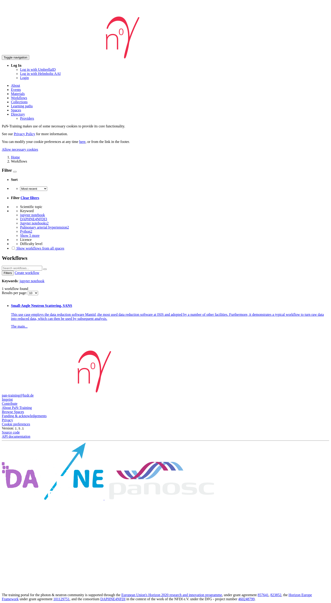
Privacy (7, 420)
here (82, 142)
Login (24, 78)
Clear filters (30, 198)
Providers (27, 118)
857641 (263, 595)
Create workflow (27, 273)
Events (16, 90)
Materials (18, 94)
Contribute (9, 404)
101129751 (61, 599)
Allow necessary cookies (20, 149)
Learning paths (22, 106)
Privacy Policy (24, 134)
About (15, 85)
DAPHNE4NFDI (112, 599)
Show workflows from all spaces (37, 248)
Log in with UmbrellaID (38, 69)
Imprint (7, 399)
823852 (275, 595)
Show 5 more (29, 235)
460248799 (246, 599)
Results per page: (15, 293)
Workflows (19, 98)
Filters (8, 273)
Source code (11, 432)
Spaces (16, 110)
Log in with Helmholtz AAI (40, 74)
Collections (19, 102)
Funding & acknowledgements (24, 416)
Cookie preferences (16, 424)
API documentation (16, 436)
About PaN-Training (17, 408)
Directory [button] (18, 114)
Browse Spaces (13, 412)
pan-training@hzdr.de (18, 395)
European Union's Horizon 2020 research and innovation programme (171, 595)
